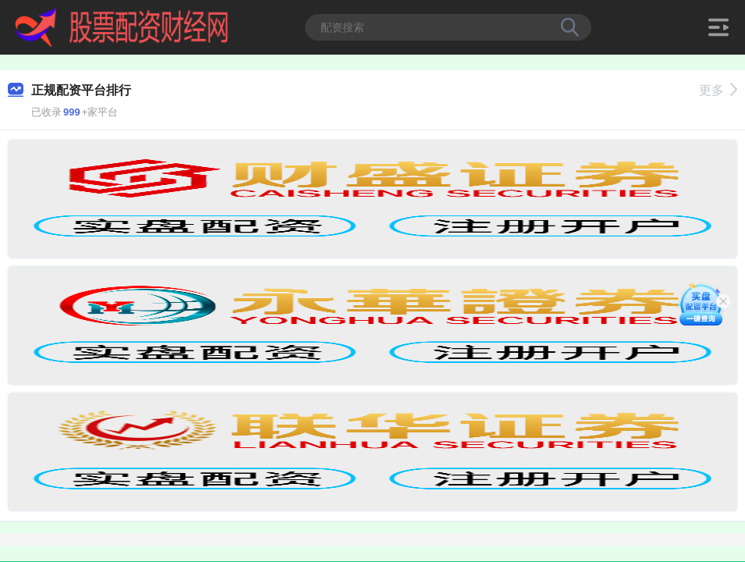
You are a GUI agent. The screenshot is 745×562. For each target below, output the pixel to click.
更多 (718, 90)
